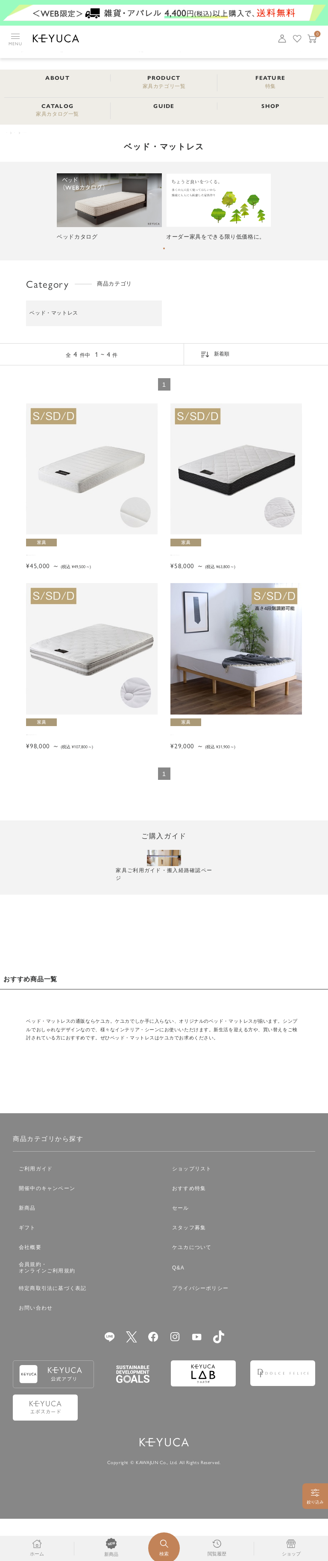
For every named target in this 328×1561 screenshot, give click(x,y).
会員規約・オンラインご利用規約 (47, 1310)
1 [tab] (164, 251)
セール (180, 1250)
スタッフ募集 (189, 1270)
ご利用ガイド (36, 1211)
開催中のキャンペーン (47, 1231)
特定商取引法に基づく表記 (52, 1330)
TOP (12, 134)
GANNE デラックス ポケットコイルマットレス (234, 567)
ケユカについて (191, 1290)
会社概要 (30, 1290)
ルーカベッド (189, 759)
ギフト (27, 1270)
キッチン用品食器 (26, 58)
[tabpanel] (109, 210)
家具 (281, 58)
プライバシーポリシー (200, 1330)
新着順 (221, 357)
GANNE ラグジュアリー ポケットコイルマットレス (89, 764)
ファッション (127, 58)
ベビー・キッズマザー (242, 58)
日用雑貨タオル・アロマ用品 (182, 58)
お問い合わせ (36, 1350)
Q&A (178, 1310)
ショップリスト (191, 1211)
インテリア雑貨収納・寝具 (77, 58)
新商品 (27, 1250)
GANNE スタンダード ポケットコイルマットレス (89, 567)
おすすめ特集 (189, 1231)
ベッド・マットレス (65, 134)
